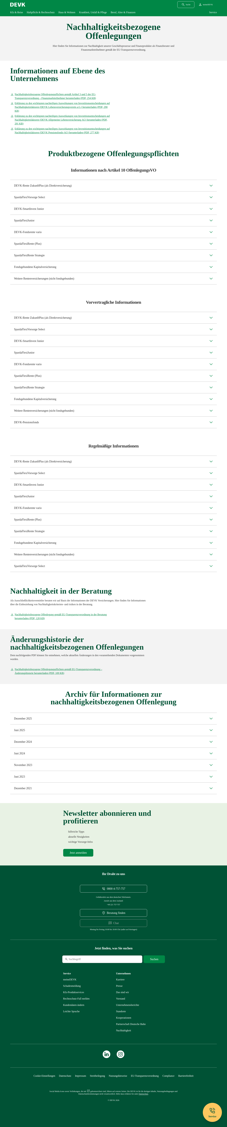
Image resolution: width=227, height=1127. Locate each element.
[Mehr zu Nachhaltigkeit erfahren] (123, 1030)
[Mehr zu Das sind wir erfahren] (122, 992)
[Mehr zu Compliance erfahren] (168, 1075)
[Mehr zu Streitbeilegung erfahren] (97, 1075)
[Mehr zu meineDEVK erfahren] (70, 979)
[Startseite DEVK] (17, 5)
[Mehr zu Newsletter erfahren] (78, 853)
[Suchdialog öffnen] (185, 4)
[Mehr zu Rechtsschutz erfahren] (76, 998)
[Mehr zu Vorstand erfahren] (120, 998)
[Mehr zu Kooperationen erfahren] (123, 1017)
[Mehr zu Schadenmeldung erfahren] (72, 986)
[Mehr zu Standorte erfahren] (121, 1011)
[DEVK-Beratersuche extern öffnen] (113, 913)
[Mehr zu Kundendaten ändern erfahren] (73, 1005)
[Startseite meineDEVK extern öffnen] (205, 4)
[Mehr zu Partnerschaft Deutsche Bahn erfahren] (131, 1024)
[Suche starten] (154, 959)
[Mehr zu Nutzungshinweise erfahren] (118, 1075)
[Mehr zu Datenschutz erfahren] (65, 1075)
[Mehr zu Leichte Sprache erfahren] (71, 1011)
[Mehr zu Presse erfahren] (119, 986)
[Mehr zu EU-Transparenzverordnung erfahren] (145, 1075)
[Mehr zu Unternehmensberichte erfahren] (127, 1005)
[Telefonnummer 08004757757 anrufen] (113, 889)
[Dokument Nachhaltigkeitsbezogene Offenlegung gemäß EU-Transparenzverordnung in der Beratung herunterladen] (60, 616)
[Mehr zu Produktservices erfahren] (73, 992)
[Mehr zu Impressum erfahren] (80, 1075)
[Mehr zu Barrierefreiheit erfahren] (185, 1075)
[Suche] (84, 959)
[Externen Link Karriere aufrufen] (120, 979)
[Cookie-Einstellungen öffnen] (44, 1075)
